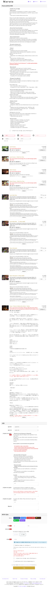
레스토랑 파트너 (5, 578)
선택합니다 (42, 150)
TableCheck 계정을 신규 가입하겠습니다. (22, 545)
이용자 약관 (14, 578)
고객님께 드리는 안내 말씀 (15, 8)
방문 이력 (10, 430)
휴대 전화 (8, 529)
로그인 (10, 518)
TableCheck (22, 520)
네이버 (16, 520)
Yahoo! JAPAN (30, 517)
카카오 (38, 517)
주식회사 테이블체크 (22, 586)
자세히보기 (24, 152)
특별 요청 (10, 506)
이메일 (9, 539)
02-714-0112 (26, 583)
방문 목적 (10, 426)
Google (23, 517)
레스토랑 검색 (42, 578)
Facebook (16, 517)
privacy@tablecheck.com (37, 583)
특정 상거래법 (33, 578)
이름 (9, 525)
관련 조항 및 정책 (27, 564)
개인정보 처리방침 (24, 578)
